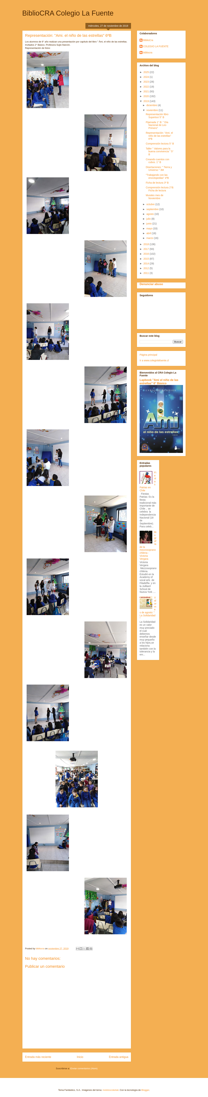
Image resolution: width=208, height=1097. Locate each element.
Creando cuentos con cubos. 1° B (157, 161)
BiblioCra (148, 40)
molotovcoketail (110, 1090)
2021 (146, 91)
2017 (146, 249)
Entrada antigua (118, 1056)
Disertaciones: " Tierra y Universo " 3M (159, 169)
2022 (146, 86)
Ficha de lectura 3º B (157, 182)
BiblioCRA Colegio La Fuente (68, 13)
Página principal (148, 354)
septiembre (152, 209)
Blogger (145, 1090)
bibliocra (147, 52)
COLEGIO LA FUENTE (156, 46)
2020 (146, 96)
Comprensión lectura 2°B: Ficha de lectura (160, 189)
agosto (150, 214)
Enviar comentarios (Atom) (83, 1068)
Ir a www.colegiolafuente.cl (154, 360)
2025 (146, 72)
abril (149, 233)
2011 (146, 273)
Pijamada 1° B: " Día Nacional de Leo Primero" (157, 125)
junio (149, 223)
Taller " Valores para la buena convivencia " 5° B (159, 151)
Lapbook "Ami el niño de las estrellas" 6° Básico (159, 381)
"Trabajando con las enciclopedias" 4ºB (157, 176)
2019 (146, 101)
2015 (146, 258)
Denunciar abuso (151, 284)
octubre (150, 204)
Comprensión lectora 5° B (160, 143)
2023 (146, 81)
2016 (146, 253)
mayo (149, 228)
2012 (146, 268)
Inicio (80, 1056)
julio (148, 218)
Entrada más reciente (38, 1056)
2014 (146, 263)
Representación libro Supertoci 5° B (157, 116)
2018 (146, 244)
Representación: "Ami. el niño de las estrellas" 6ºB (159, 135)
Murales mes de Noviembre (154, 197)
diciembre (152, 105)
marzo (150, 238)
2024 (146, 77)
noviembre (152, 110)
